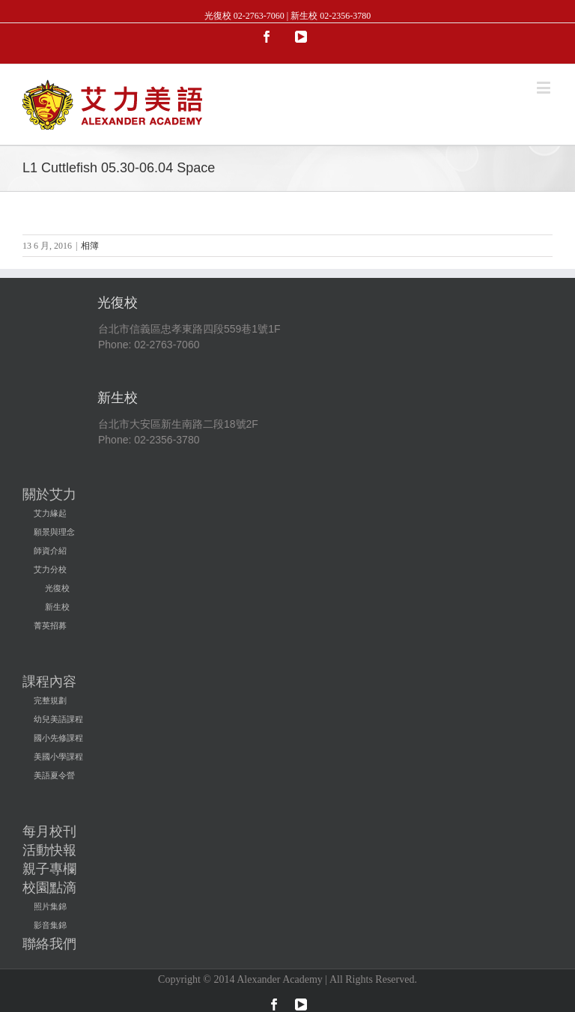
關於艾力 (49, 494)
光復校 (57, 588)
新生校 (57, 606)
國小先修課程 (58, 737)
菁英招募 (50, 625)
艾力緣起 (50, 513)
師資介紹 (50, 550)
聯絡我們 (49, 943)
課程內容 (49, 681)
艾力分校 (50, 569)
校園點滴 (49, 887)
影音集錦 (50, 925)
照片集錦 (50, 906)
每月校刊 (49, 831)
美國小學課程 (58, 756)
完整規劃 (50, 700)
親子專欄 (49, 868)
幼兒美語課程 (58, 719)
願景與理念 (54, 531)
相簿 (90, 245)
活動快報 (49, 850)
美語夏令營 (54, 775)
